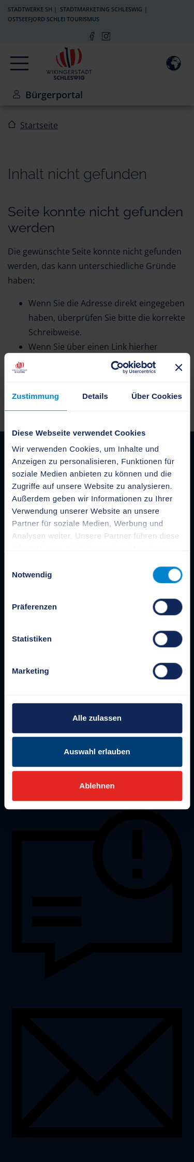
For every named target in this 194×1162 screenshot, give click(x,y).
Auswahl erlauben (97, 751)
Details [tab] (95, 396)
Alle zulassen (97, 717)
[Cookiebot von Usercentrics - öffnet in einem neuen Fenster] (116, 367)
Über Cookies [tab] (156, 396)
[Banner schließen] (178, 367)
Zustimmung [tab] (35, 396)
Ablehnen (96, 785)
